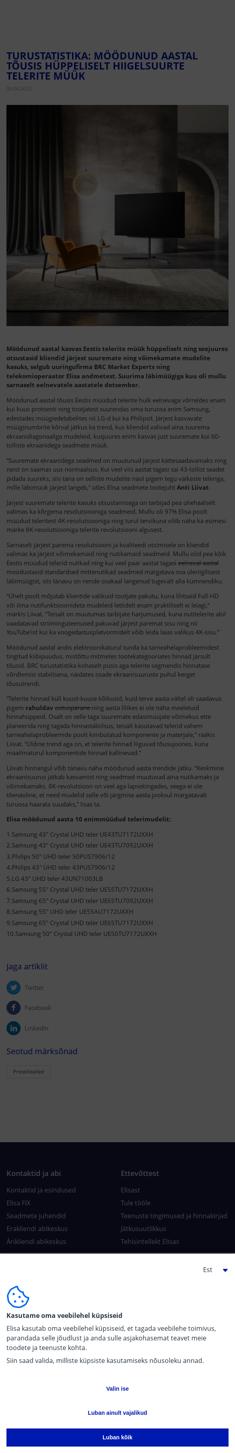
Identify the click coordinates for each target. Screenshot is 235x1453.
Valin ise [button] (117, 1388)
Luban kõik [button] (117, 1437)
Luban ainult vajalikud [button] (117, 1413)
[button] (212, 1269)
